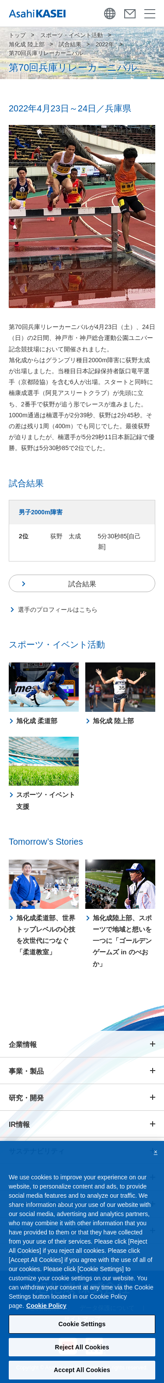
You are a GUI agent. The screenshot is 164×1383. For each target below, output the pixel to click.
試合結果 (70, 44)
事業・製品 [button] (26, 1071)
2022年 (105, 44)
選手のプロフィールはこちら (58, 609)
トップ (17, 35)
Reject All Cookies (82, 1358)
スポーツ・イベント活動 (71, 35)
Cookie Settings (82, 1334)
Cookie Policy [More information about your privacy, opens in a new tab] (46, 1316)
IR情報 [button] (19, 1124)
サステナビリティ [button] (37, 1151)
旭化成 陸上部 (27, 44)
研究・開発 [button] (26, 1098)
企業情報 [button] (23, 1044)
